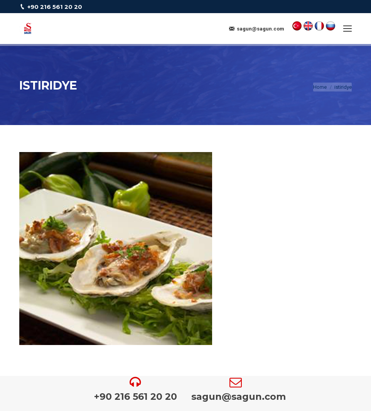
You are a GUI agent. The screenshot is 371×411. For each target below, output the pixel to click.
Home (320, 87)
